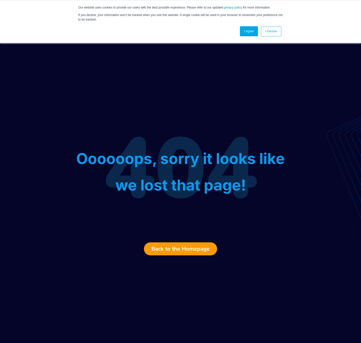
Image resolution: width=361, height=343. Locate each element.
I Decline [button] (271, 31)
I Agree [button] (249, 31)
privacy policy (233, 7)
